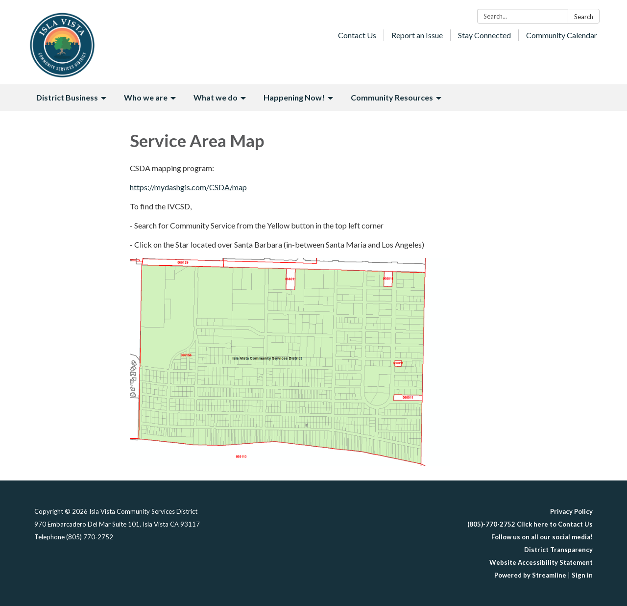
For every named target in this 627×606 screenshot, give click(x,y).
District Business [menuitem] (67, 97)
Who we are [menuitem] (146, 97)
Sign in (582, 575)
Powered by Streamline (530, 575)
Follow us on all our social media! (542, 537)
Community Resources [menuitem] (392, 97)
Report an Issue (417, 35)
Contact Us (357, 35)
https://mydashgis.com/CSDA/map (188, 187)
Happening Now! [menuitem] (294, 97)
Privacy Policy (571, 511)
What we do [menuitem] (215, 97)
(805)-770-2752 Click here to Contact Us (530, 524)
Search (583, 17)
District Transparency (558, 550)
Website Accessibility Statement (541, 562)
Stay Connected (484, 35)
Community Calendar (561, 35)
